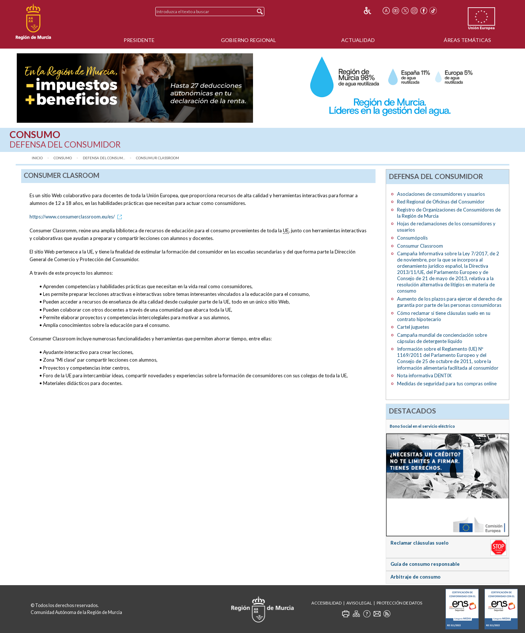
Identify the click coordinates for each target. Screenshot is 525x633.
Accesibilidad (326, 602)
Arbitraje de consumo (415, 577)
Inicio (37, 158)
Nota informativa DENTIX (424, 375)
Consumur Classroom (157, 158)
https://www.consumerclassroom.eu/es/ (77, 217)
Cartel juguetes (413, 327)
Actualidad (358, 40)
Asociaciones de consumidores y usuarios (441, 194)
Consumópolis (412, 238)
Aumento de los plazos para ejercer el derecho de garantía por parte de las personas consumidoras (449, 302)
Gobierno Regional (248, 40)
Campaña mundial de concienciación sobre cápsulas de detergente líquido (442, 338)
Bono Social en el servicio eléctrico (422, 426)
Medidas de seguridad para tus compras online (447, 383)
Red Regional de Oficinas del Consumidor (441, 202)
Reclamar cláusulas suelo (419, 543)
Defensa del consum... (104, 158)
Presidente (139, 40)
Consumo (63, 158)
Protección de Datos (399, 602)
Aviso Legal (359, 602)
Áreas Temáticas (467, 40)
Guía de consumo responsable (425, 564)
